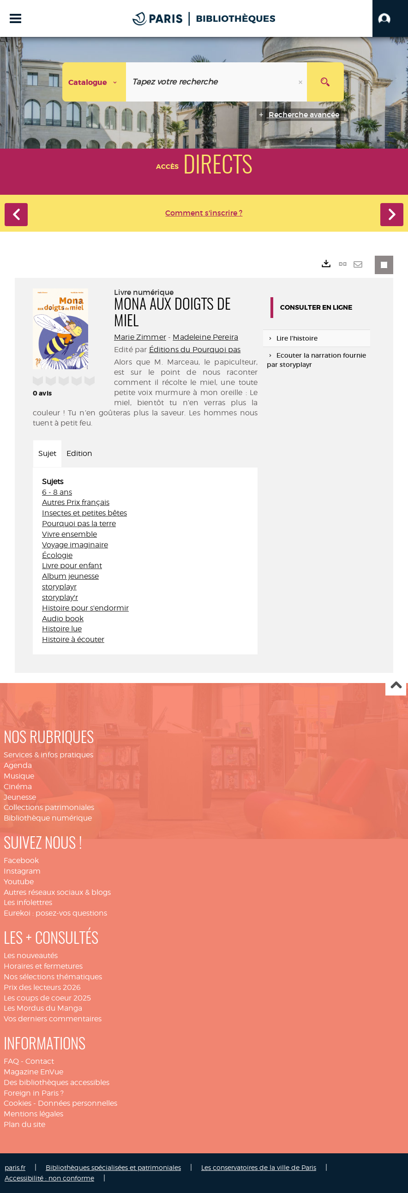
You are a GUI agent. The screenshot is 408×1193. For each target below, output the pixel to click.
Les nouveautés (31, 955)
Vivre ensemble (69, 534)
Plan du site (24, 1124)
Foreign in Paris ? (34, 1093)
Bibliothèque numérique (48, 818)
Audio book (63, 618)
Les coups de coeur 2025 (47, 998)
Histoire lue (62, 628)
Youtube (19, 881)
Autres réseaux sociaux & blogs (57, 892)
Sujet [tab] (47, 453)
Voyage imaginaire (75, 544)
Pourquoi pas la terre (79, 523)
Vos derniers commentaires (53, 1018)
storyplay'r (60, 597)
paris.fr (15, 1167)
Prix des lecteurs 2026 (42, 987)
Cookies (17, 1103)
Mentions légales (33, 1113)
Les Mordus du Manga (43, 1008)
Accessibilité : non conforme (49, 1178)
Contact (39, 1061)
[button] (390, 18)
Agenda (18, 765)
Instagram (22, 871)
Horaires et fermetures (43, 966)
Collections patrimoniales (49, 807)
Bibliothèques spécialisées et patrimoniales (113, 1167)
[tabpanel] (145, 561)
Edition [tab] (79, 453)
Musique (19, 776)
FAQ (11, 1061)
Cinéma (18, 786)
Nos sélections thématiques (53, 976)
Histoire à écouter (73, 639)
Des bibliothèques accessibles (56, 1082)
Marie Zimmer (140, 337)
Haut (395, 685)
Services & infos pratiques (48, 754)
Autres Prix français (75, 502)
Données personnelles (77, 1103)
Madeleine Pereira (205, 337)
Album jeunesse (70, 576)
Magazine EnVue (33, 1071)
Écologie (57, 555)
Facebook (21, 860)
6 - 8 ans (57, 492)
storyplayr (59, 586)
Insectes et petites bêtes (84, 513)
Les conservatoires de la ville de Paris (258, 1167)
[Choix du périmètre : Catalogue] (94, 82)
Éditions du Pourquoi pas (195, 349)
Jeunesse (20, 797)
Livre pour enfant (72, 565)
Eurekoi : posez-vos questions (55, 913)
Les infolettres (28, 902)
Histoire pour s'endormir (85, 608)
